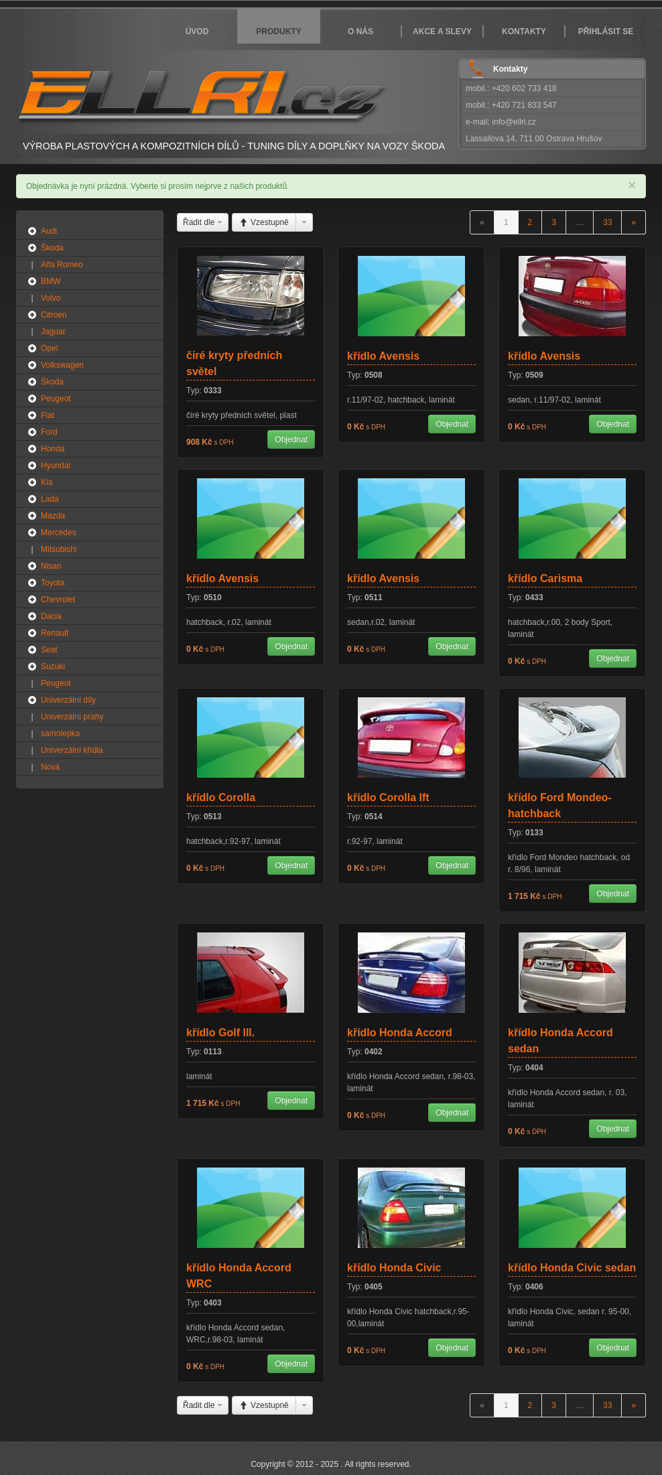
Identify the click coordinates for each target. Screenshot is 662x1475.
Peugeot (56, 398)
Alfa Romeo (62, 264)
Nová (50, 767)
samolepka (60, 733)
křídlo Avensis (383, 356)
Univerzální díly (68, 700)
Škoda (52, 248)
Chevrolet (58, 599)
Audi (49, 231)
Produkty (278, 31)
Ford (49, 432)
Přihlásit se (606, 31)
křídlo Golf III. (220, 1032)
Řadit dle (202, 222)
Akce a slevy (442, 31)
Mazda (53, 515)
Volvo (50, 298)
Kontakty (524, 31)
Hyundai (55, 465)
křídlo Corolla (220, 797)
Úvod (197, 31)
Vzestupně (264, 222)
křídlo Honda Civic (394, 1267)
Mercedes (58, 532)
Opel (49, 348)
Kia (46, 482)
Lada (50, 499)
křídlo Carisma (545, 578)
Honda (52, 448)
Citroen (54, 315)
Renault (54, 633)
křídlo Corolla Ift (388, 797)
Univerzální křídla (72, 750)
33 (607, 222)
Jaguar (53, 331)
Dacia (51, 616)
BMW (50, 281)
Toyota (52, 582)
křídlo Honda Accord (399, 1032)
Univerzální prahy (72, 716)
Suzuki (53, 666)
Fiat (47, 415)
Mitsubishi (58, 549)
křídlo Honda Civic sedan (572, 1267)
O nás (360, 31)
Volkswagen (62, 365)
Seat (49, 649)
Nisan (51, 566)
